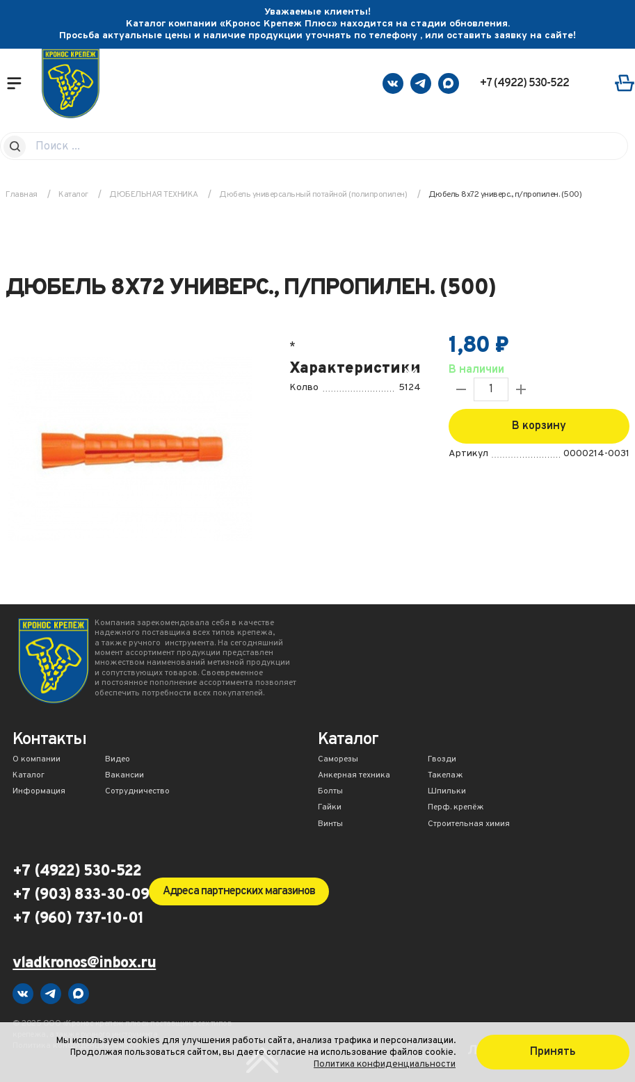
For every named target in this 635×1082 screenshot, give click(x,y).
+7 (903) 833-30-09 (81, 895)
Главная (22, 194)
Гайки (329, 808)
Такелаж (445, 776)
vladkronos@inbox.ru (84, 964)
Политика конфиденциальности (385, 1064)
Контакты (49, 741)
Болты (330, 792)
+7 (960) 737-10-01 (78, 919)
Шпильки (447, 792)
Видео (117, 760)
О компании (37, 760)
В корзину (539, 426)
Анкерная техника (354, 776)
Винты (330, 825)
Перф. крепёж (456, 808)
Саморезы (338, 760)
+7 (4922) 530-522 (524, 83)
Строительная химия (469, 825)
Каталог (29, 776)
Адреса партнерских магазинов (239, 891)
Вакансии (124, 776)
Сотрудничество (137, 792)
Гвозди (442, 760)
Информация (39, 792)
